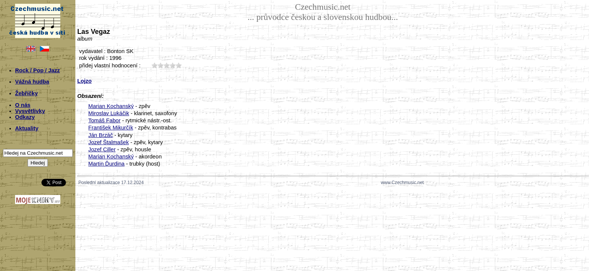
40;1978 (173, 65)
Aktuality (26, 128)
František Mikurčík (110, 128)
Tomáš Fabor (104, 120)
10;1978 (154, 65)
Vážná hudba (32, 82)
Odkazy (25, 117)
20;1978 (161, 65)
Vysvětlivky (30, 111)
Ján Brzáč (100, 135)
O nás (23, 105)
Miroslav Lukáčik (108, 113)
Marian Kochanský (111, 106)
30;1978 (167, 65)
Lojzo (84, 81)
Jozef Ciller (102, 149)
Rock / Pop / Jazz (37, 70)
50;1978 (179, 65)
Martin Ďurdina (106, 164)
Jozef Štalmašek (108, 142)
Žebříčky (26, 93)
